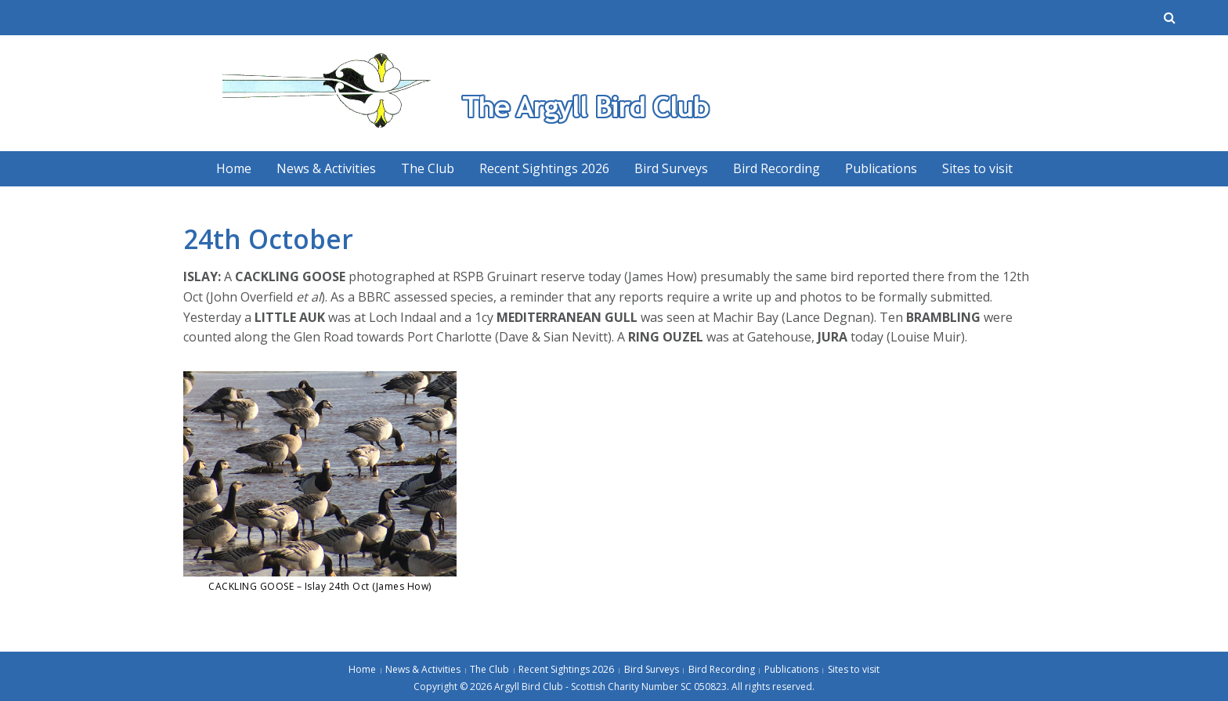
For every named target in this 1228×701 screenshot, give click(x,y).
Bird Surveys (671, 168)
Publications (881, 168)
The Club (427, 168)
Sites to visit (977, 168)
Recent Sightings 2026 (544, 168)
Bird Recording (776, 168)
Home (233, 168)
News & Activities (326, 168)
